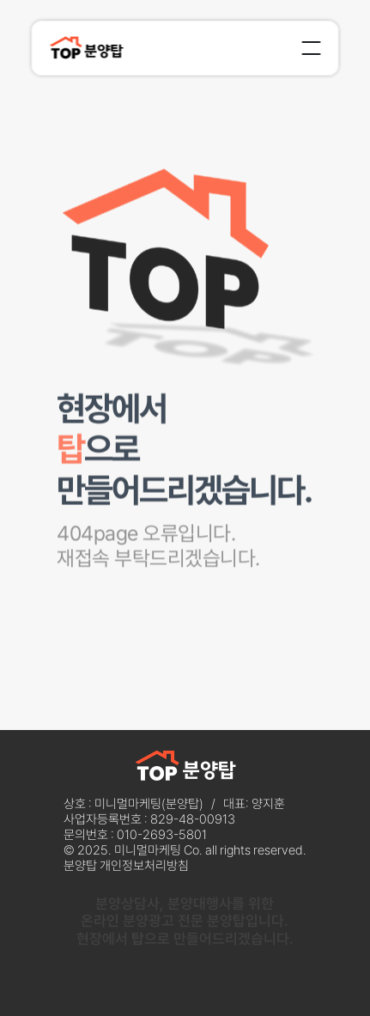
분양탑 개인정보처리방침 (126, 865)
